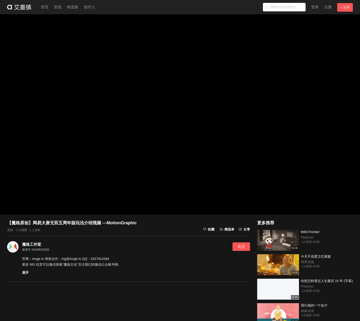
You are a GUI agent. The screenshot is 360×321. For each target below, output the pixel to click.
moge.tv (38, 259)
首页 (44, 7)
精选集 (72, 7)
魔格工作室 (31, 244)
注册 (328, 7)
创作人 (89, 7)
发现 (58, 7)
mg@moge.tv (71, 259)
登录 (315, 7)
